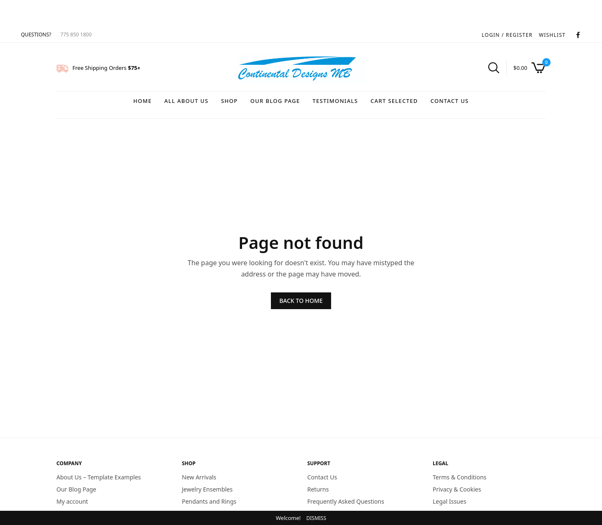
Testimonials (335, 101)
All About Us (186, 101)
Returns (318, 489)
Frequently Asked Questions (345, 501)
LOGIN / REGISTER (507, 34)
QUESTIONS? (36, 34)
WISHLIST (552, 34)
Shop (229, 101)
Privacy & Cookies (457, 489)
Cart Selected (394, 101)
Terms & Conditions (460, 477)
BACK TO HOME (301, 301)
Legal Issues (449, 501)
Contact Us (450, 101)
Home (142, 101)
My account (72, 501)
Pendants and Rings (209, 501)
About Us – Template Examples (98, 477)
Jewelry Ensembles (207, 489)
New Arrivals (199, 477)
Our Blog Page (275, 101)
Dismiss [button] (316, 518)
